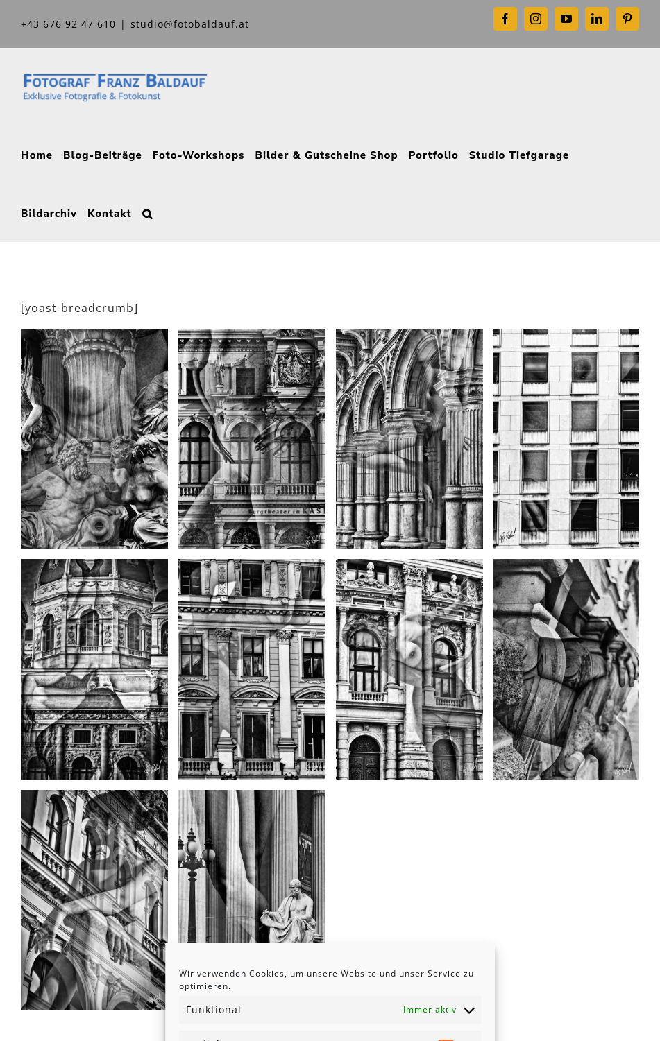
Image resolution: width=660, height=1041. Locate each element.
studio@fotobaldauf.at (189, 24)
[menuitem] (37, 154)
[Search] (147, 212)
